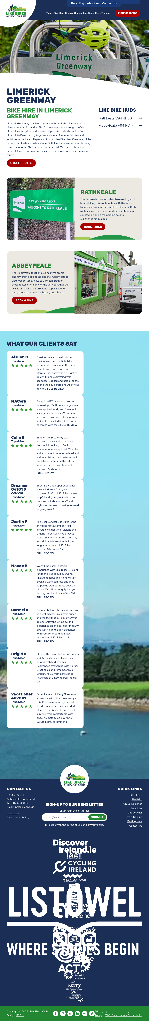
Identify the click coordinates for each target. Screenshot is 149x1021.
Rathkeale (22, 143)
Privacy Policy (96, 825)
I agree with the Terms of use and (76, 825)
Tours (49, 13)
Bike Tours (136, 795)
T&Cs (108, 1015)
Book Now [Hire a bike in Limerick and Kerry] (127, 13)
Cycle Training (102, 13)
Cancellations (120, 1015)
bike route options (106, 203)
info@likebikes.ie (24, 807)
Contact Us (109, 3)
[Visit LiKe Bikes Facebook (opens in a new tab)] (55, 1013)
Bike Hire (59, 13)
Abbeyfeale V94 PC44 (116, 125)
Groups (69, 13)
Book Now (13, 813)
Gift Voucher (135, 812)
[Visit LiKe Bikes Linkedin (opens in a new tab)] (77, 1013)
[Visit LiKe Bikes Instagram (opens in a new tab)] (63, 1013)
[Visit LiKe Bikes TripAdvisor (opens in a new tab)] (84, 1013)
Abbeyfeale (40, 143)
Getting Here (134, 821)
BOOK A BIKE (93, 226)
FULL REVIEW (56, 388)
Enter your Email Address (74, 810)
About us (93, 3)
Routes (78, 13)
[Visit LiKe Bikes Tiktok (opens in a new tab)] (92, 1013)
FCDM (20, 1015)
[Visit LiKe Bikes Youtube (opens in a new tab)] (70, 1013)
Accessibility (135, 1015)
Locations (88, 13)
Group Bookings (132, 804)
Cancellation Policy (18, 817)
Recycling (77, 3)
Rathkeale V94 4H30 (115, 118)
